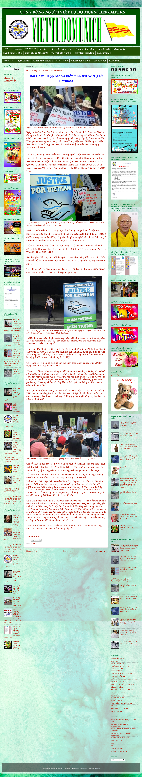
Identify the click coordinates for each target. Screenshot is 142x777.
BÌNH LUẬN (66, 49)
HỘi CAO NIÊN (116, 682)
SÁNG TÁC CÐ (62, 60)
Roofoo (84, 768)
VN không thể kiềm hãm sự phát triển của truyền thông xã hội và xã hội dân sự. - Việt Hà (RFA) (129, 547)
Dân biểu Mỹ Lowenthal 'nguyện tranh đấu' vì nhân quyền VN (128, 516)
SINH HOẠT (17, 49)
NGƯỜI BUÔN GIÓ (117, 748)
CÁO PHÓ (114, 661)
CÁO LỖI (115, 376)
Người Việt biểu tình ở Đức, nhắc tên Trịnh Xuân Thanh (17, 601)
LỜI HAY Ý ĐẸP (116, 687)
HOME (6, 49)
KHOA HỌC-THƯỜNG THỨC (36, 53)
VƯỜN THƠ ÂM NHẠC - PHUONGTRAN (119, 725)
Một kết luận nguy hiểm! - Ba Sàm (16, 372)
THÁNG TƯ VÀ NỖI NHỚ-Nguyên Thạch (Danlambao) (11, 459)
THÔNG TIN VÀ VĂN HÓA (120, 738)
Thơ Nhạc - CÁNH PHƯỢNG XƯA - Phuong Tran (17, 434)
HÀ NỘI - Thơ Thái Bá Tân (128, 503)
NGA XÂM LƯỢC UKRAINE (120, 690)
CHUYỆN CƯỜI (104, 49)
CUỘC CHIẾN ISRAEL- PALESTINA (123, 679)
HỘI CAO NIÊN (119, 49)
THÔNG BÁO (9, 60)
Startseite (67, 551)
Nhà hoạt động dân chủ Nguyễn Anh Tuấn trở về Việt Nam (128, 632)
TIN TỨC (42, 49)
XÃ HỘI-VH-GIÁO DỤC (12, 53)
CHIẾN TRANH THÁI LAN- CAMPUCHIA (120, 667)
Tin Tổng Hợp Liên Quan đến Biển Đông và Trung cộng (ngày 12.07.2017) (128, 423)
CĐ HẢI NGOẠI (116, 664)
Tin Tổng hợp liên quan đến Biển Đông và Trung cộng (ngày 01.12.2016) (129, 457)
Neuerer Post (31, 551)
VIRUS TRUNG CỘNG (118, 708)
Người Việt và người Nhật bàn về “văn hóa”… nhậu (128, 597)
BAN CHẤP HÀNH (104, 53)
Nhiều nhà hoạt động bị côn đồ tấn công (17, 479)
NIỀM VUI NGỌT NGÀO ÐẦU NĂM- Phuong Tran (17, 407)
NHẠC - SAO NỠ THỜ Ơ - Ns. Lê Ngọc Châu (129, 434)
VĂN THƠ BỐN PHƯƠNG (61, 53)
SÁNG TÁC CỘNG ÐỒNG (84, 49)
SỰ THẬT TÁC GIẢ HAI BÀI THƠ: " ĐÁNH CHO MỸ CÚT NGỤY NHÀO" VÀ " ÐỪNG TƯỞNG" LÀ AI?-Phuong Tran (12, 499)
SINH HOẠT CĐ (116, 695)
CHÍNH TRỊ (54, 49)
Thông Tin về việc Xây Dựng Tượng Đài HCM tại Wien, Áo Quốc (128, 446)
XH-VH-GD (115, 711)
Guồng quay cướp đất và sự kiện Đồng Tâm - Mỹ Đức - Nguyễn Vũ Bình (11, 490)
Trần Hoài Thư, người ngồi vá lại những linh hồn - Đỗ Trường (16, 520)
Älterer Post (101, 551)
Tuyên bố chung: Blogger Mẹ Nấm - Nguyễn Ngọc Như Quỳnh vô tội (128, 621)
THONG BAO (30, 49)
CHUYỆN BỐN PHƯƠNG (84, 53)
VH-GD (113, 706)
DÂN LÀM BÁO (116, 740)
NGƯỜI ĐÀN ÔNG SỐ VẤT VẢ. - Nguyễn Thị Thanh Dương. (11, 363)
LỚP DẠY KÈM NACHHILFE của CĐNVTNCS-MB (10, 80)
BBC (112, 743)
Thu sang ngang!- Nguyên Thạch (16, 468)
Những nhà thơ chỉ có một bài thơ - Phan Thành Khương (17, 353)
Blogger (97, 768)
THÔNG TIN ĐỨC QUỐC (119, 751)
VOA (112, 746)
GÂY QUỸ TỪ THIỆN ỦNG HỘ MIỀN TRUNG (16, 589)
